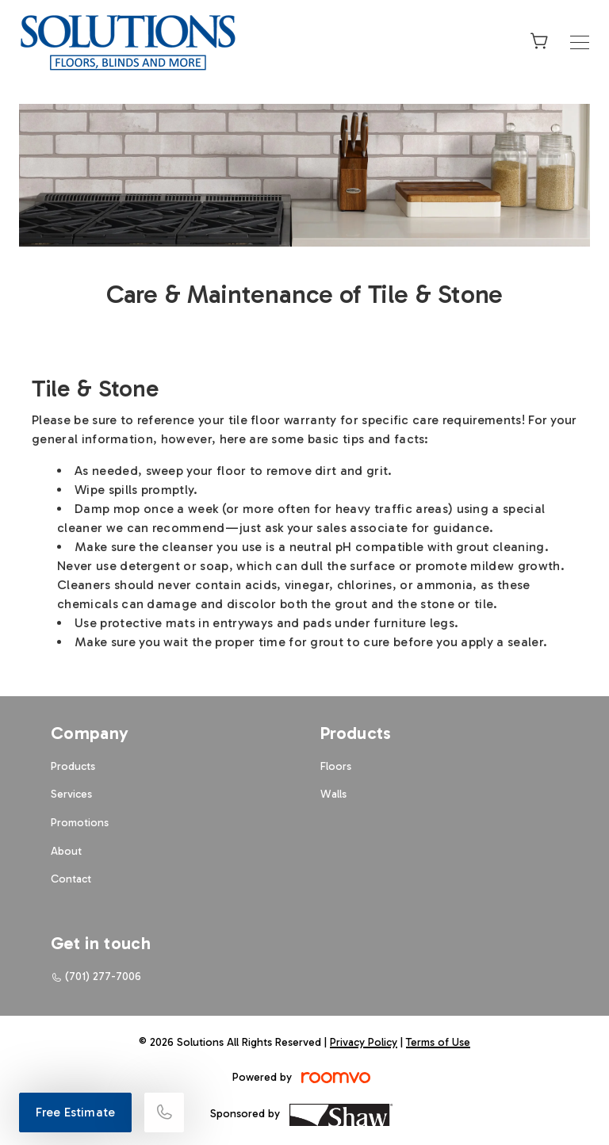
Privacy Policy (363, 1042)
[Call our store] (164, 1112)
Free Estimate (75, 1112)
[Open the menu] (579, 42)
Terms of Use (438, 1042)
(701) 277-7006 (103, 976)
